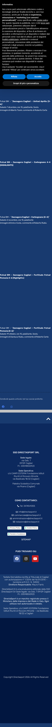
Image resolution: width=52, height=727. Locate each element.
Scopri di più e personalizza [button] (26, 83)
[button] (3, 410)
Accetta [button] (37, 76)
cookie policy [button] (42, 20)
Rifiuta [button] (14, 76)
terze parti (45, 23)
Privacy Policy (15, 531)
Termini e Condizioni (17, 538)
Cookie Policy (32, 531)
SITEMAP (26, 543)
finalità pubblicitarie (10, 39)
